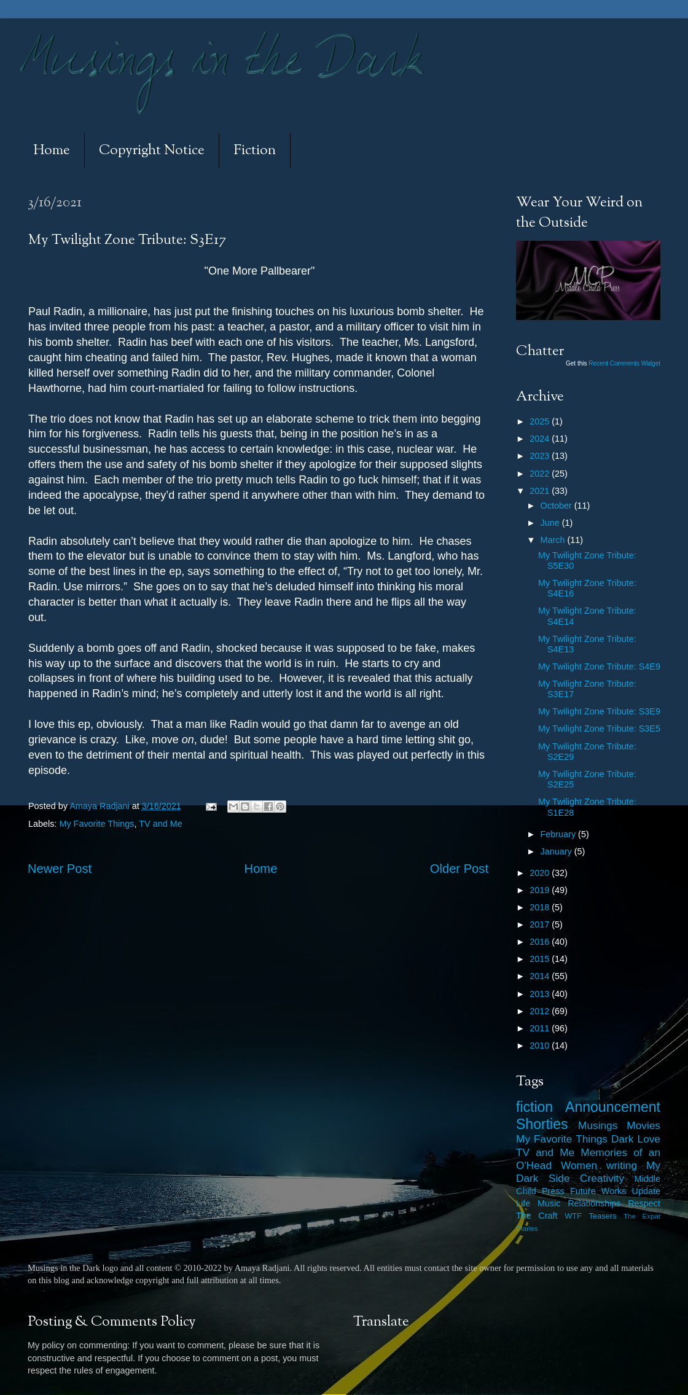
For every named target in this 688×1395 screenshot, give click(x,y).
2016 (541, 942)
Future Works (598, 1191)
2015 (541, 959)
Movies (643, 1125)
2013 (541, 994)
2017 (541, 924)
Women (579, 1165)
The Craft (537, 1216)
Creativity (602, 1178)
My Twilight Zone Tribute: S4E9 (599, 666)
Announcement (612, 1107)
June (551, 523)
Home (51, 151)
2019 (541, 890)
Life (523, 1203)
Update (646, 1191)
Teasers (602, 1216)
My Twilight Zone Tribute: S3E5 (599, 728)
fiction (534, 1107)
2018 (541, 907)
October (557, 505)
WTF (573, 1216)
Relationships (594, 1203)
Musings (597, 1125)
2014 (541, 976)
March (554, 540)
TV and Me (160, 824)
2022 (541, 474)
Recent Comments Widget (624, 363)
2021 (541, 491)
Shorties (542, 1124)
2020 (541, 873)
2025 (541, 421)
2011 (541, 1028)
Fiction (254, 151)
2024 (541, 439)
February (560, 834)
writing (621, 1165)
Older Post (459, 868)
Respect (644, 1203)
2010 (541, 1045)
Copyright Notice (152, 151)
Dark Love (635, 1139)
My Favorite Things (96, 824)
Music (549, 1203)
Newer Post (60, 868)
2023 (541, 456)
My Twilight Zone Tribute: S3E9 (599, 711)
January (557, 851)
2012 (541, 1011)
